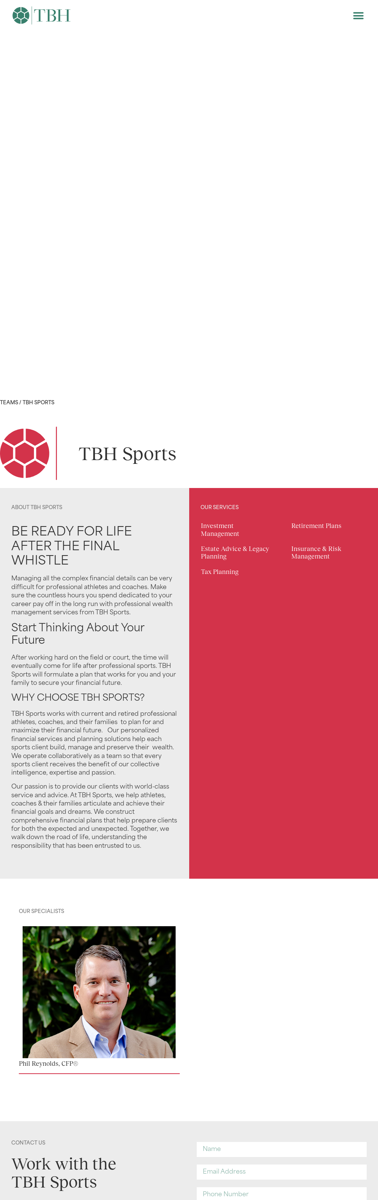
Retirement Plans (316, 525)
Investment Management (220, 529)
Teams (9, 403)
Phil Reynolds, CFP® (48, 1063)
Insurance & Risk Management (316, 552)
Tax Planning (220, 571)
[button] (358, 16)
